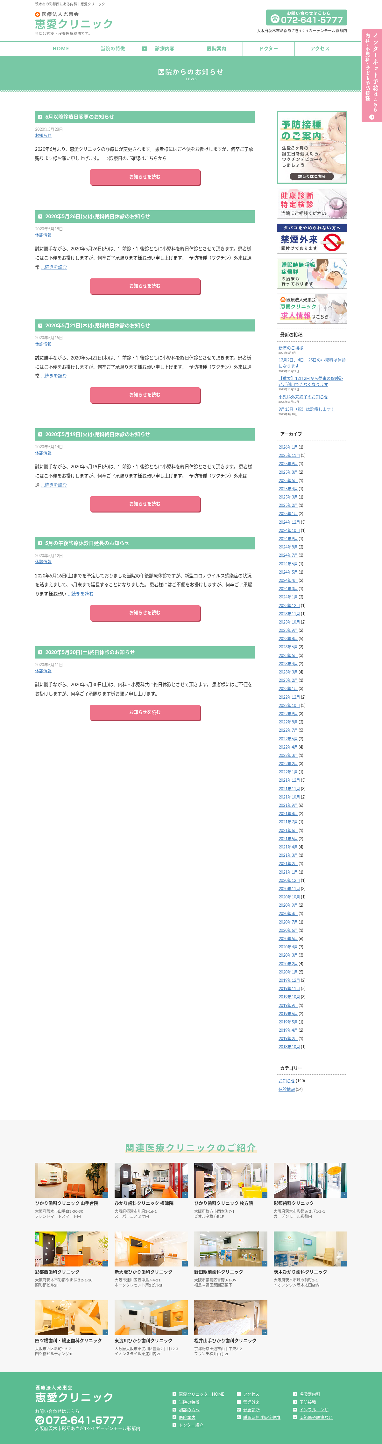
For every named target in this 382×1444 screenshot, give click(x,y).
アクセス (320, 48)
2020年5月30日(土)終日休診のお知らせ (90, 650)
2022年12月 (289, 695)
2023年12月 (289, 603)
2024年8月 (288, 545)
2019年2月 (288, 1037)
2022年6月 (288, 737)
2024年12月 (289, 520)
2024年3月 (288, 586)
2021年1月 (288, 870)
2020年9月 (288, 903)
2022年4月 (288, 745)
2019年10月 (289, 995)
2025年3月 (288, 495)
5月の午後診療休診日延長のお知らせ (87, 542)
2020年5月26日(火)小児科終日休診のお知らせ (97, 215)
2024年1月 (288, 595)
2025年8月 (288, 470)
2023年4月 (288, 662)
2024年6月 (288, 562)
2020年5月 (288, 936)
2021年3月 (288, 853)
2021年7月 (288, 820)
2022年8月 (288, 720)
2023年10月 (289, 620)
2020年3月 (288, 953)
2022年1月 (288, 770)
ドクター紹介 (191, 1423)
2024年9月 (288, 537)
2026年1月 (288, 445)
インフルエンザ (314, 1408)
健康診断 (251, 1408)
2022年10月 (289, 703)
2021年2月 (288, 862)
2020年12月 (289, 878)
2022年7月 (288, 728)
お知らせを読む (144, 175)
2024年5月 (288, 570)
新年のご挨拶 (291, 346)
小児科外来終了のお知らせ (303, 395)
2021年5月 (288, 837)
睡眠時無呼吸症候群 (261, 1415)
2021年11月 (289, 787)
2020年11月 (289, 886)
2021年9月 (288, 803)
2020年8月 (288, 912)
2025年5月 (288, 478)
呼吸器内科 (310, 1392)
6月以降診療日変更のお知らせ (79, 115)
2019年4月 (288, 1028)
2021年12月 (289, 778)
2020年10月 (289, 895)
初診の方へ (189, 1408)
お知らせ (43, 133)
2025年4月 (288, 487)
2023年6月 (288, 645)
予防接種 (308, 1400)
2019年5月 (288, 1020)
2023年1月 (288, 687)
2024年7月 (288, 553)
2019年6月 (288, 1012)
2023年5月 (288, 653)
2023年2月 (288, 678)
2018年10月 (289, 1045)
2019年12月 (289, 978)
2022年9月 (288, 712)
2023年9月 (288, 628)
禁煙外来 (251, 1400)
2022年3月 (288, 753)
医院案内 (217, 48)
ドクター (269, 48)
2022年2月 (288, 761)
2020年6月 (288, 928)
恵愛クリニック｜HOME (201, 1392)
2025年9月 (288, 462)
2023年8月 (288, 637)
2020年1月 (288, 970)
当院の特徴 (113, 48)
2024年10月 (289, 528)
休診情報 (43, 233)
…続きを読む (54, 265)
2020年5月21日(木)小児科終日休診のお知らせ (97, 324)
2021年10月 (289, 795)
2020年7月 (288, 920)
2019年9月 (288, 1003)
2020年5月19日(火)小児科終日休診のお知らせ (97, 432)
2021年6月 (288, 828)
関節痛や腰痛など (316, 1415)
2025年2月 (288, 503)
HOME (61, 48)
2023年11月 (289, 612)
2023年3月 (288, 670)
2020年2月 (288, 962)
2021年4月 (288, 845)
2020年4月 (288, 945)
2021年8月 (288, 812)
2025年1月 (288, 512)
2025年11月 (289, 453)
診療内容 (165, 48)
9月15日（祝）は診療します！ (307, 407)
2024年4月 (288, 578)
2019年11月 (289, 986)
